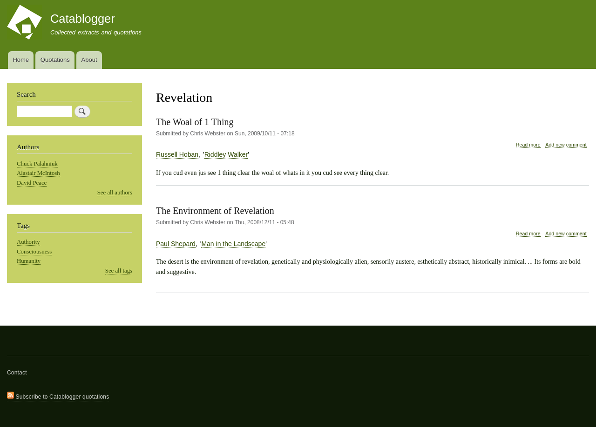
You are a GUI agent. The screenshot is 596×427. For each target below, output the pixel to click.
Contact (17, 372)
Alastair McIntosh (38, 173)
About (89, 59)
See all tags (118, 270)
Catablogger (82, 18)
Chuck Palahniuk (37, 163)
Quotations (55, 59)
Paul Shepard (176, 243)
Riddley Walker (226, 154)
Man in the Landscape (233, 243)
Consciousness (34, 251)
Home (21, 59)
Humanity (29, 261)
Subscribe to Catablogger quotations (58, 396)
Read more (528, 145)
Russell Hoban (177, 154)
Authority (28, 242)
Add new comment (565, 144)
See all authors (114, 192)
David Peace (32, 183)
